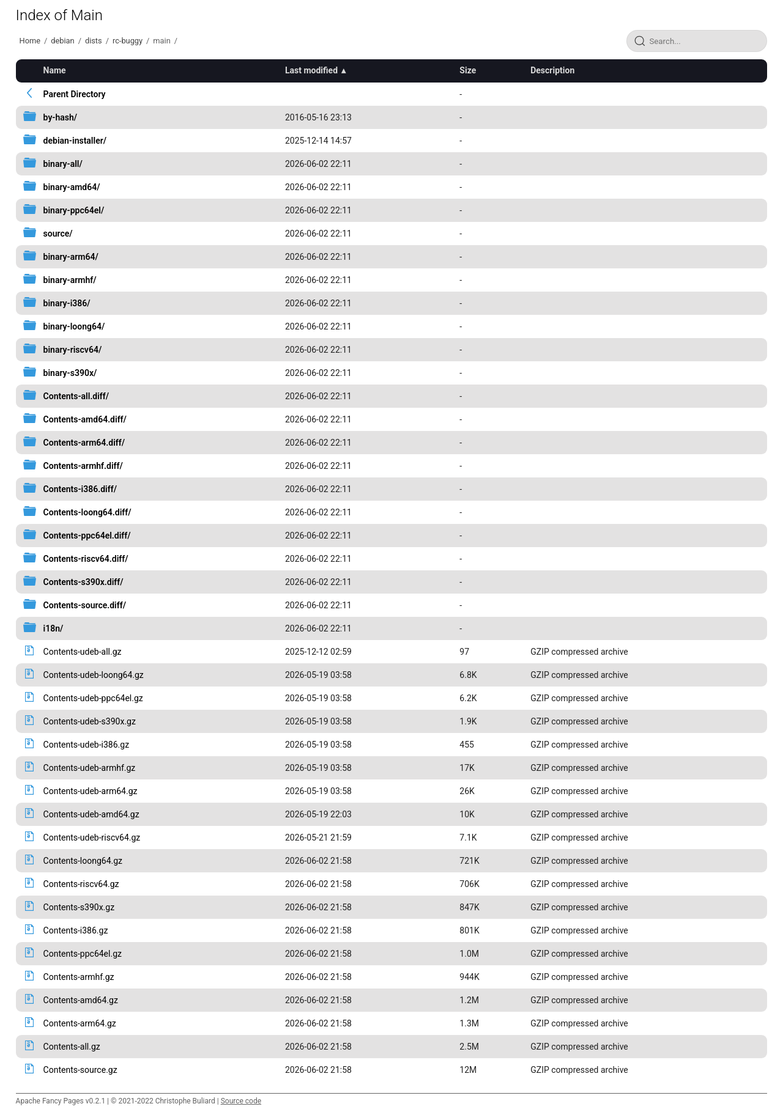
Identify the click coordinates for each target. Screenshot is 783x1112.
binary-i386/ (67, 303)
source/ (58, 233)
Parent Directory (74, 94)
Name (54, 70)
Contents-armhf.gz (78, 977)
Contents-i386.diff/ (80, 489)
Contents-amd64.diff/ (85, 419)
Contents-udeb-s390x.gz (89, 721)
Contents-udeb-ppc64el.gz (93, 698)
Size (467, 70)
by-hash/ (60, 117)
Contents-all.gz (71, 1046)
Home (30, 40)
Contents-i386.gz (75, 930)
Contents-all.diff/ (76, 396)
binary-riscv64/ (72, 350)
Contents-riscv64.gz (81, 884)
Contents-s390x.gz (79, 907)
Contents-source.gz (80, 1070)
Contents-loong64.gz (82, 861)
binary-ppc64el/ (74, 210)
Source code (241, 1101)
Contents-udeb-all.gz (82, 652)
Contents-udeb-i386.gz (86, 744)
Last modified (311, 70)
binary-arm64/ (70, 257)
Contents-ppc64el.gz (82, 954)
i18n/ (53, 628)
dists (93, 40)
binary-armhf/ (70, 280)
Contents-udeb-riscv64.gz (92, 837)
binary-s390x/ (70, 373)
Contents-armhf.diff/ (83, 466)
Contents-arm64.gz (79, 1023)
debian (62, 40)
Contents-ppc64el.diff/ (87, 535)
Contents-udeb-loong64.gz (93, 675)
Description (552, 70)
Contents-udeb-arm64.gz (90, 791)
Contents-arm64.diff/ (84, 442)
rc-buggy (128, 40)
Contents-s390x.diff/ (83, 582)
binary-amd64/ (71, 187)
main (161, 40)
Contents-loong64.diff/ (87, 512)
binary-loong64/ (74, 326)
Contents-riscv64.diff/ (85, 559)
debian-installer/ (74, 140)
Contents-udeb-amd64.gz (91, 814)
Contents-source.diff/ (84, 605)
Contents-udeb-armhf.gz (89, 768)
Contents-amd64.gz (80, 1000)
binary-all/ (63, 164)
